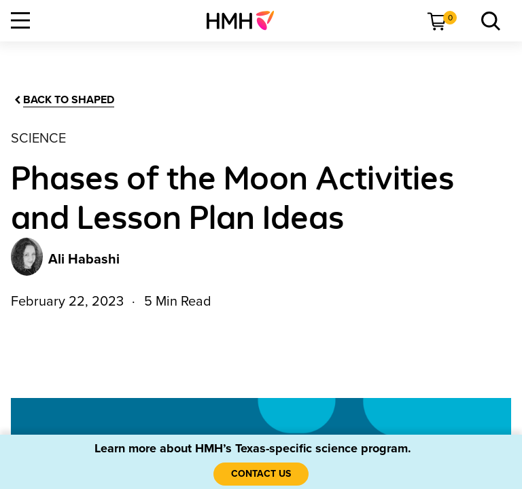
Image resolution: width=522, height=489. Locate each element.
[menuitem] (246, 20)
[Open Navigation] (20, 20)
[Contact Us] (261, 474)
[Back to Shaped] (63, 100)
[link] (246, 20)
